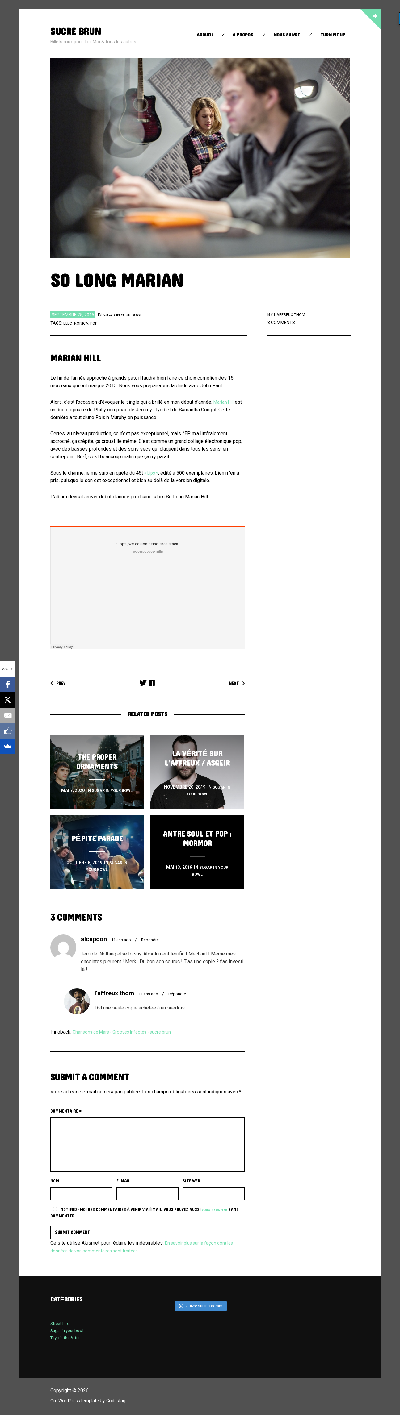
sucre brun (79, 31)
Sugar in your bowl (124, 314)
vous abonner (216, 1209)
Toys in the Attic (66, 1338)
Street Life (60, 1324)
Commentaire (66, 1111)
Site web (191, 1181)
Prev (62, 683)
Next (233, 683)
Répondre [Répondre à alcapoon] (153, 940)
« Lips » (152, 473)
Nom (54, 1181)
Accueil (205, 35)
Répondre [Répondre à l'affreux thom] (181, 994)
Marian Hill (224, 402)
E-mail (123, 1181)
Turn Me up (332, 35)
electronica (77, 323)
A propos (243, 35)
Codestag (122, 1402)
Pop (97, 323)
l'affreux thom (291, 314)
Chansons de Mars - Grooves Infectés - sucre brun (127, 1032)
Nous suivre (287, 35)
